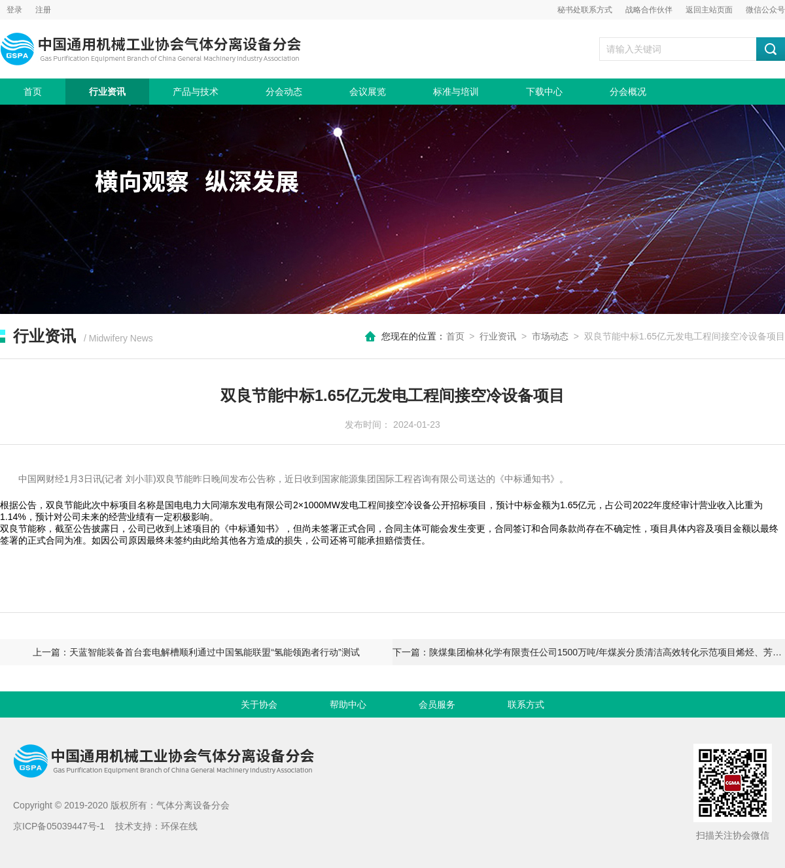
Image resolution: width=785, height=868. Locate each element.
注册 (43, 9)
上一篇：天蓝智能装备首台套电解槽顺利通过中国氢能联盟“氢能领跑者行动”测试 (196, 652)
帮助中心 (348, 704)
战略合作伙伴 (648, 9)
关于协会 (259, 704)
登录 (14, 9)
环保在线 (179, 826)
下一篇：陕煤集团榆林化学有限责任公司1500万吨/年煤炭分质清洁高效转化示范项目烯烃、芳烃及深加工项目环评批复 (588, 652)
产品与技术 (195, 91)
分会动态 (284, 91)
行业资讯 (107, 91)
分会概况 (628, 91)
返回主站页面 (709, 9)
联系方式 (526, 704)
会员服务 (437, 704)
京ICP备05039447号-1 (59, 826)
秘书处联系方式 (584, 9)
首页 (33, 91)
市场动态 (550, 336)
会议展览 (367, 91)
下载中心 (544, 91)
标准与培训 (456, 91)
